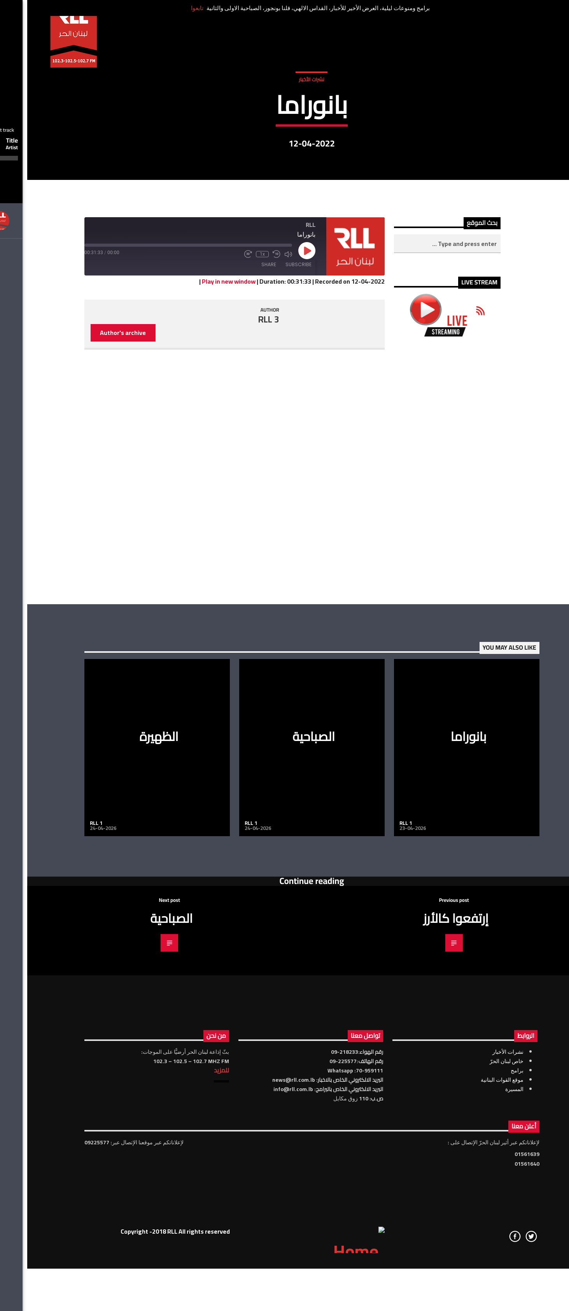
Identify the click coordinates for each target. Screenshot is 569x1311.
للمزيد (194, 1295)
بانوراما (441, 960)
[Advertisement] (419, 694)
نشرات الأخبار (284, 159)
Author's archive (96, 557)
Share (241, 489)
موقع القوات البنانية (474, 1304)
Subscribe (271, 489)
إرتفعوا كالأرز (428, 1142)
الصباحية (286, 960)
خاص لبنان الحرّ (479, 1286)
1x (235, 478)
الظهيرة (131, 960)
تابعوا (170, 8)
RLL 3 (241, 543)
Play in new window (201, 506)
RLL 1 (69, 1047)
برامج (489, 1295)
